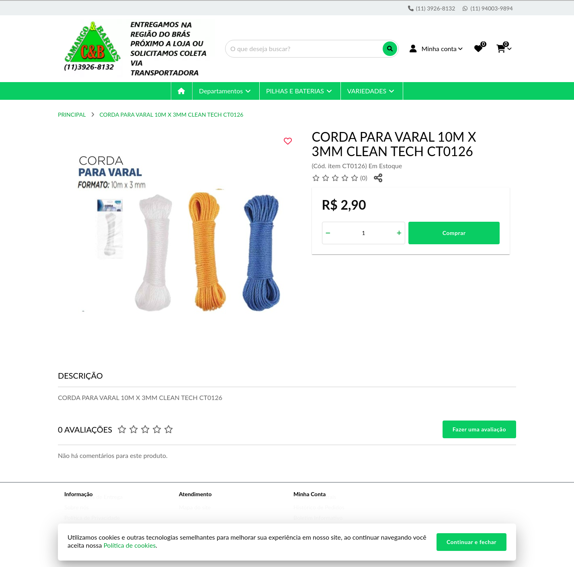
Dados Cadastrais (314, 504)
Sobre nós (76, 514)
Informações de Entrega (93, 504)
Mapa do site (195, 514)
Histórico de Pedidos (318, 514)
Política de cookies (129, 545)
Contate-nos (194, 504)
